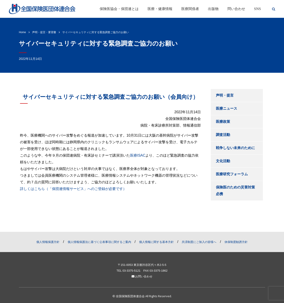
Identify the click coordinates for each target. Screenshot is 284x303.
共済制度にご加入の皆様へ (199, 242)
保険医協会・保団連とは (119, 9)
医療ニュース (226, 108)
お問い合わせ (142, 276)
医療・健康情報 (160, 9)
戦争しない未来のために (235, 148)
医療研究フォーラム (232, 174)
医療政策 (223, 121)
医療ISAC (137, 155)
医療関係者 (190, 9)
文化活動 (223, 161)
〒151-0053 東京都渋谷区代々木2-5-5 (142, 265)
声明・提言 (225, 95)
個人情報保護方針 (47, 242)
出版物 (213, 9)
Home (22, 32)
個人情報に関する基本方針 (156, 242)
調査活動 (223, 135)
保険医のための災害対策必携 (235, 190)
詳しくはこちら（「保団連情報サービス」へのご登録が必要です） (73, 189)
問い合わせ (236, 9)
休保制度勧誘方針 (236, 242)
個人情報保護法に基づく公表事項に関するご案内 (99, 242)
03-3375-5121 (131, 270)
